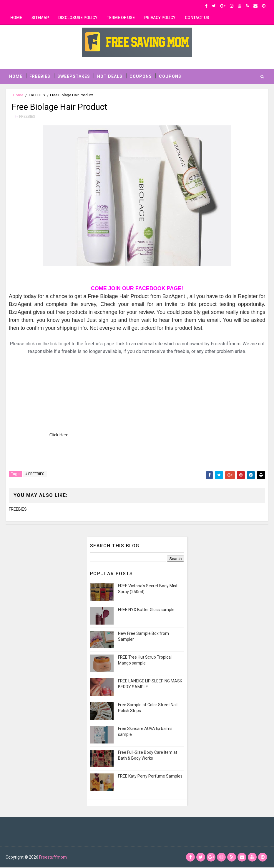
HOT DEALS (109, 75)
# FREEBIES (34, 474)
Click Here (59, 435)
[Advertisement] (53, 393)
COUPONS (140, 75)
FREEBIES (39, 75)
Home (16, 17)
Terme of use (121, 17)
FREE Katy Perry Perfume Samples (150, 776)
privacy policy (159, 17)
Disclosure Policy (77, 17)
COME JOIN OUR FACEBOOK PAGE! (137, 289)
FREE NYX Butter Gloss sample (146, 609)
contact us (197, 17)
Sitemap (40, 17)
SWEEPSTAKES (73, 75)
